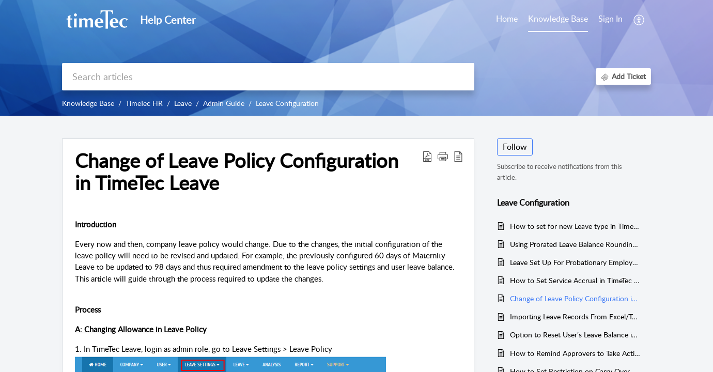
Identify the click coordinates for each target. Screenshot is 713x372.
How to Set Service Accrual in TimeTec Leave (575, 280)
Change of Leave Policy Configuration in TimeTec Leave (575, 298)
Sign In (610, 18)
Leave (183, 103)
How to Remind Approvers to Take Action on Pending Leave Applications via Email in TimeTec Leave (575, 353)
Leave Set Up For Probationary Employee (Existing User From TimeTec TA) (575, 262)
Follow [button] (515, 146)
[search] (268, 76)
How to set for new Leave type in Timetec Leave (575, 226)
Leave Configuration (287, 103)
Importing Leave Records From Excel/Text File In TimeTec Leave (575, 316)
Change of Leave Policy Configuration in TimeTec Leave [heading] (236, 172)
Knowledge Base (88, 103)
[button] (639, 20)
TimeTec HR (144, 103)
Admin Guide (223, 103)
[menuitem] (610, 19)
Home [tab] (507, 18)
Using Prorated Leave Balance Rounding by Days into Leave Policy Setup (575, 244)
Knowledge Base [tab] (558, 18)
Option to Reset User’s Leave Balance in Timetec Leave (575, 334)
